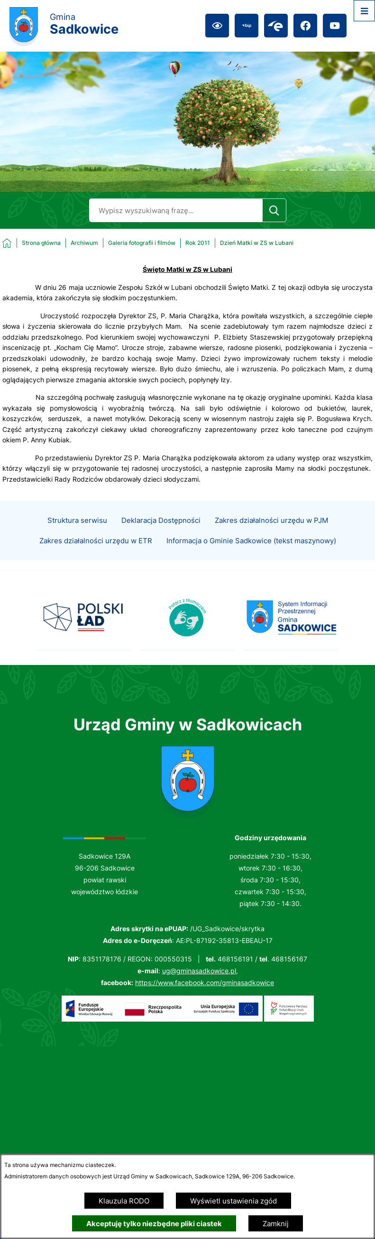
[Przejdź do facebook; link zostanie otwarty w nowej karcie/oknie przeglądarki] (305, 25)
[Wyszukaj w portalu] (175, 210)
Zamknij (276, 1223)
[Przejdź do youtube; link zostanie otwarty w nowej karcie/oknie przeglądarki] (335, 25)
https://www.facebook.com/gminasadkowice (204, 983)
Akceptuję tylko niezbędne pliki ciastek (154, 1223)
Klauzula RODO (124, 1200)
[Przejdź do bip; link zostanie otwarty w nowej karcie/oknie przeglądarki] (246, 25)
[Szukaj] (274, 210)
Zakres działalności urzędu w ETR (95, 554)
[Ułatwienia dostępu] (217, 25)
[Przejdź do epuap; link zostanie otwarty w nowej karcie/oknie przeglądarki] (276, 25)
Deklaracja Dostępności (161, 534)
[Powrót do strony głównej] (31, 243)
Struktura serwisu (77, 534)
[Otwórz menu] (364, 10)
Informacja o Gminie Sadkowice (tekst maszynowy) (251, 554)
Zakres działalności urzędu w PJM (271, 534)
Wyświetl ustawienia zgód (233, 1200)
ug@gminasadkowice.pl (199, 971)
